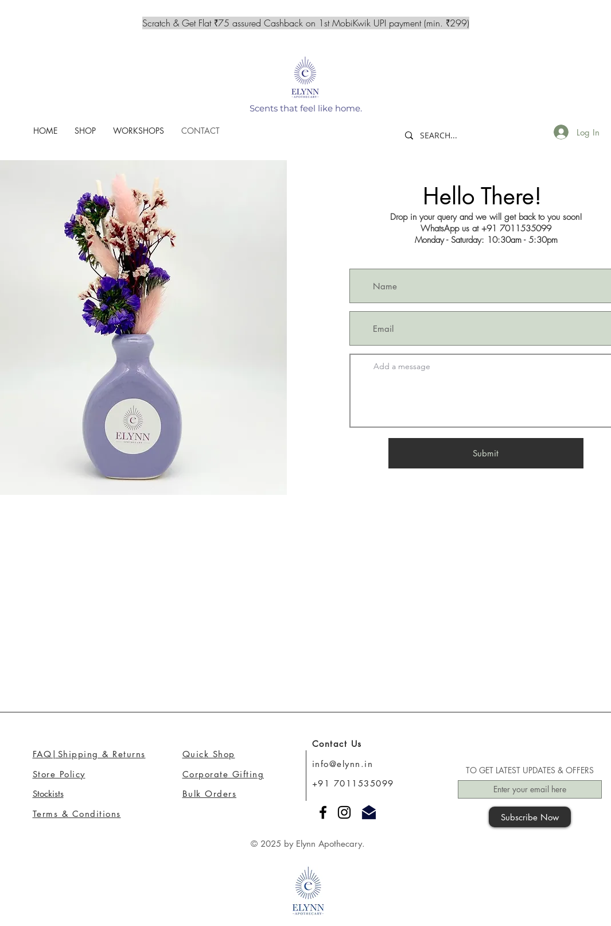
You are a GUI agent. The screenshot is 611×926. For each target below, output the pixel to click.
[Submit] (485, 453)
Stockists (48, 793)
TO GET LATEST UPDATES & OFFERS (530, 770)
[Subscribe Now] (530, 817)
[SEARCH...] (447, 135)
